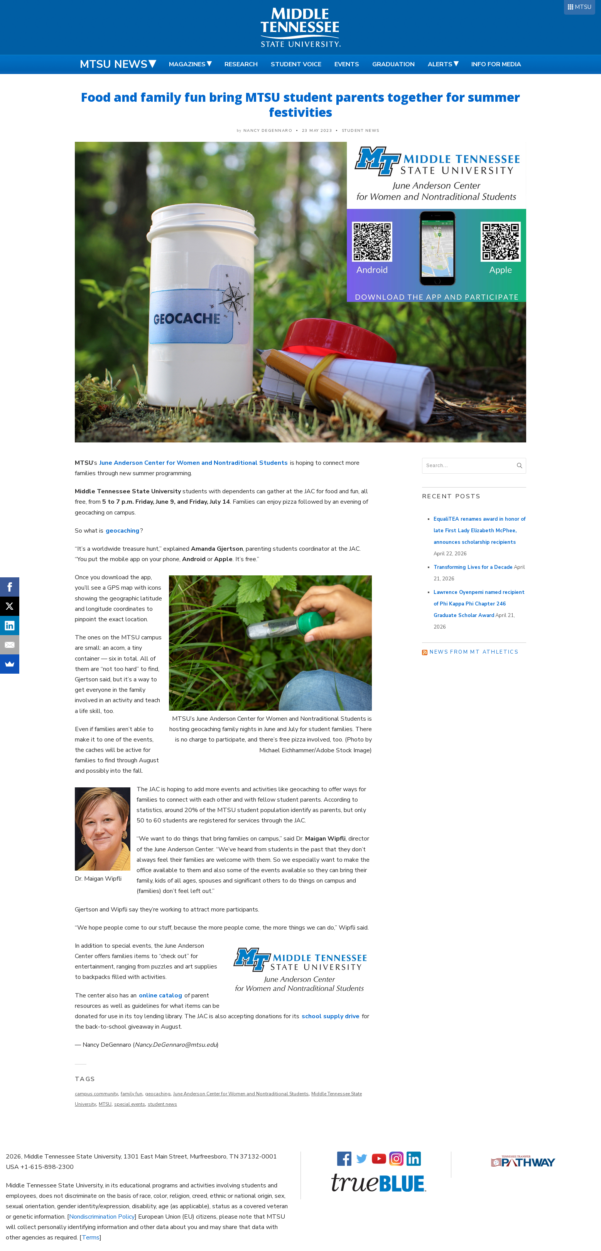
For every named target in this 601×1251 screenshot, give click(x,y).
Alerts (440, 64)
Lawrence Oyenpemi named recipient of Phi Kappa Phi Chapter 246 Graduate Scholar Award (479, 604)
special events (129, 1104)
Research (241, 64)
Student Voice (296, 64)
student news (162, 1104)
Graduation (393, 64)
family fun (131, 1094)
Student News (361, 130)
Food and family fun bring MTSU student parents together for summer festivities (300, 104)
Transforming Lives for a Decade (473, 567)
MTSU (583, 7)
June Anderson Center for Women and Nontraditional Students (241, 1094)
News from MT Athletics (474, 652)
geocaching (158, 1094)
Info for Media (496, 64)
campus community (96, 1094)
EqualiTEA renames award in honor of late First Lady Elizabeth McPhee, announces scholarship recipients (479, 531)
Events (346, 64)
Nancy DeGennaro (268, 130)
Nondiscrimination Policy (102, 1216)
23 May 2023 (317, 130)
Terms (91, 1237)
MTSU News (113, 64)
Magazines (187, 64)
